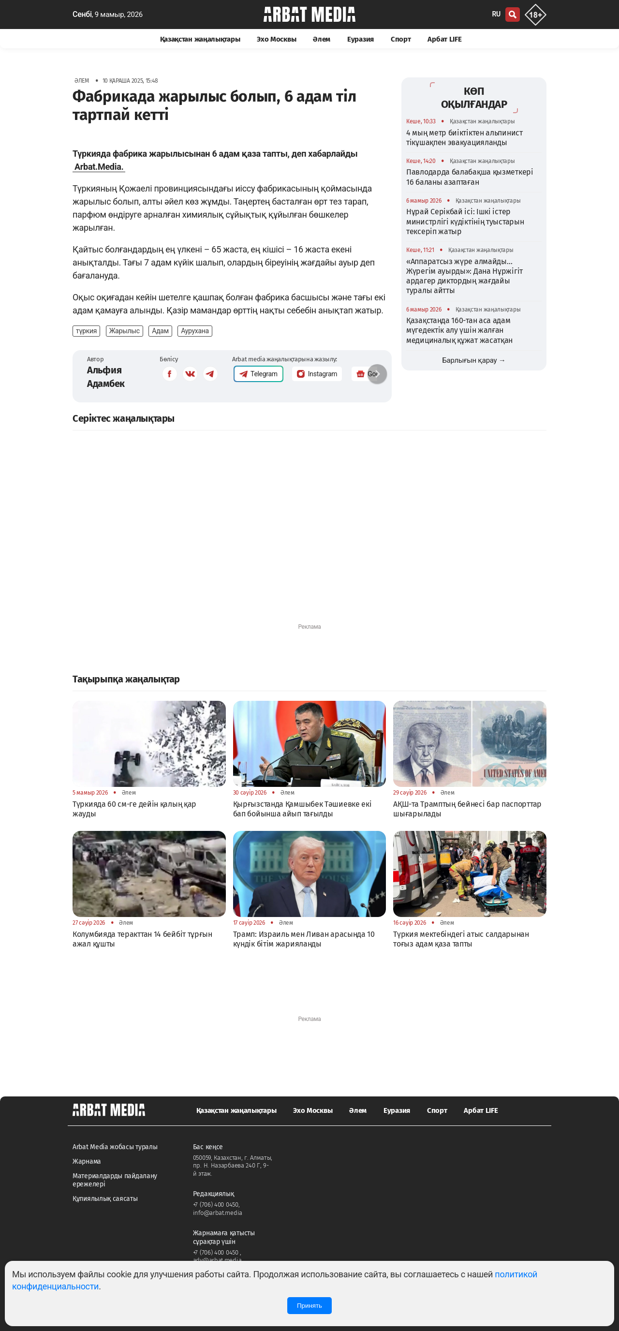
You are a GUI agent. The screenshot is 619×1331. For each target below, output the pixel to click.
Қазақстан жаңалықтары (200, 39)
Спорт (401, 39)
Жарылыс (124, 331)
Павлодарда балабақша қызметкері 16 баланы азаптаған (469, 176)
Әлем (321, 39)
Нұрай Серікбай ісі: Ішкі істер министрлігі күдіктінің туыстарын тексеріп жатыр (465, 221)
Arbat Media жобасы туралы (115, 1147)
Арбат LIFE (444, 39)
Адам (160, 331)
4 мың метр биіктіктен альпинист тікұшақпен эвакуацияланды (464, 137)
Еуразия (360, 39)
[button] (377, 373)
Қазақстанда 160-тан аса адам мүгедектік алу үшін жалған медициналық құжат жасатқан (459, 330)
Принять (309, 1305)
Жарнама (87, 1161)
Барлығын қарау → (473, 360)
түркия (86, 331)
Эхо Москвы (276, 39)
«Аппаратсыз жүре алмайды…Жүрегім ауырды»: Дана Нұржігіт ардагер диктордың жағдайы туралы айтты (464, 276)
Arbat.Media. (98, 167)
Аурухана (195, 331)
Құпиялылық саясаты (105, 1199)
